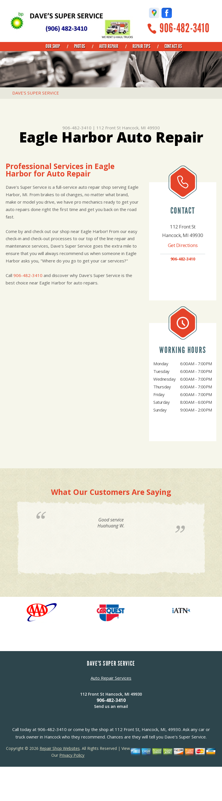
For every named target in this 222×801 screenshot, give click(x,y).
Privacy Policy (71, 755)
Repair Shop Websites (60, 748)
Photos (79, 46)
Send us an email (111, 706)
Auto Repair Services (111, 678)
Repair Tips (141, 46)
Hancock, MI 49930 (141, 128)
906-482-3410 (184, 28)
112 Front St (108, 128)
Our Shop (53, 46)
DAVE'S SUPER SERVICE (35, 93)
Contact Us (173, 46)
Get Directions (183, 245)
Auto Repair (108, 46)
